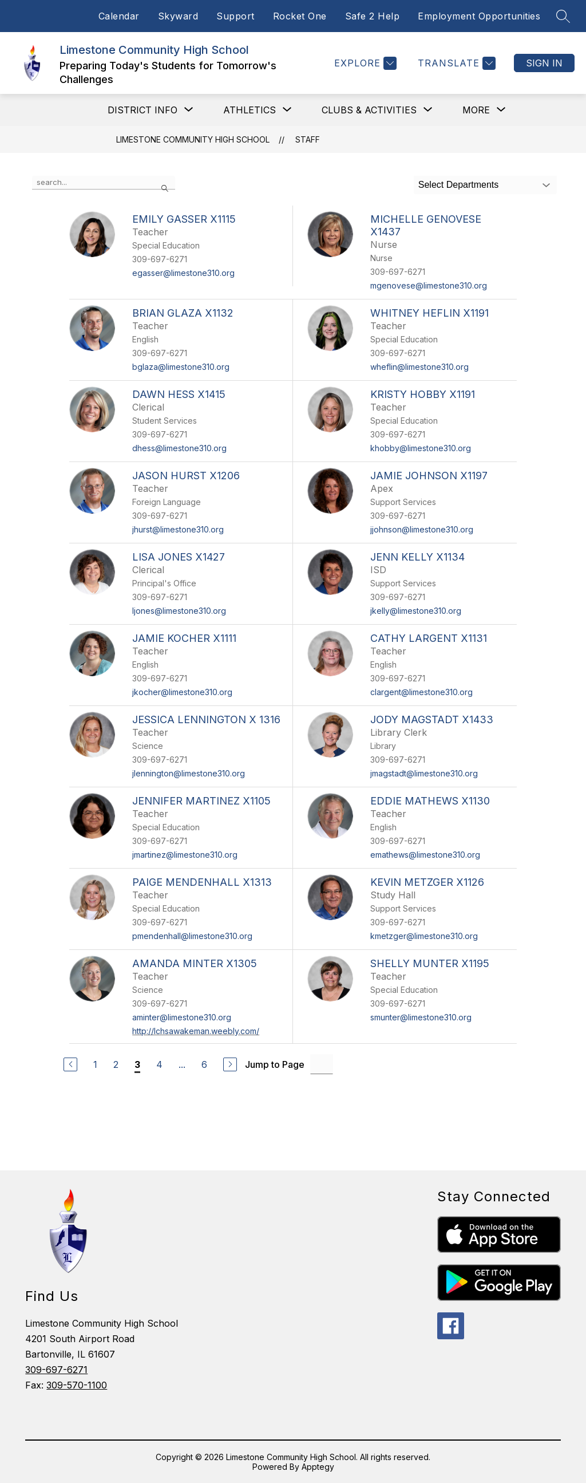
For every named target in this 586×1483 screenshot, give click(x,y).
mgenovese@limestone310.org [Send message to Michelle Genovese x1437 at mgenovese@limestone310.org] (428, 285)
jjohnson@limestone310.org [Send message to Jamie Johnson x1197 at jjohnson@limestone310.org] (421, 529)
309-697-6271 (56, 1369)
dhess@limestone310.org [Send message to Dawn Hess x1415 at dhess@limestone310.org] (179, 448)
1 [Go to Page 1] (95, 1064)
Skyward (178, 16)
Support (235, 16)
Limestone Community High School (193, 139)
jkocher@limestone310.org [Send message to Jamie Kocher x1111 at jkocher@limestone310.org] (182, 692)
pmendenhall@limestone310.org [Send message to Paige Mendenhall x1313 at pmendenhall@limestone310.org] (192, 936)
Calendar (119, 16)
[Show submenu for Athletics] (249, 110)
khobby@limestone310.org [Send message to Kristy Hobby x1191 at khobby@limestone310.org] (420, 448)
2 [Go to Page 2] (115, 1064)
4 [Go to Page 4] (159, 1064)
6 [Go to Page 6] (204, 1064)
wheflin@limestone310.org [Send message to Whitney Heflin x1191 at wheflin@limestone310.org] (419, 367)
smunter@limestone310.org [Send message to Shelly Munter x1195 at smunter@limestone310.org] (421, 1017)
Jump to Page (274, 1064)
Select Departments (458, 185)
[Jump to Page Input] (321, 1064)
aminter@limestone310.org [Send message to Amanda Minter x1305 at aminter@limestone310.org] (181, 1017)
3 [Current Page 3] (137, 1064)
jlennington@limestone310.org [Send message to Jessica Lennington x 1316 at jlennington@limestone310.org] (188, 773)
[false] (103, 183)
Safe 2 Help (372, 16)
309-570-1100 (76, 1385)
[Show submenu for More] (476, 110)
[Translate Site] (455, 63)
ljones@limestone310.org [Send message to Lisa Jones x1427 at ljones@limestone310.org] (179, 611)
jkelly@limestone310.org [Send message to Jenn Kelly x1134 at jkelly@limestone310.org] (415, 611)
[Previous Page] (70, 1064)
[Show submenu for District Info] (142, 110)
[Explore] (364, 63)
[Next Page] (230, 1064)
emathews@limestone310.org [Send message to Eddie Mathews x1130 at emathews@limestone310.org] (425, 854)
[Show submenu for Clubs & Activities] (369, 110)
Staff (307, 139)
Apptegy (318, 1467)
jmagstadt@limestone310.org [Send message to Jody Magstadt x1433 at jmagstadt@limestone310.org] (424, 773)
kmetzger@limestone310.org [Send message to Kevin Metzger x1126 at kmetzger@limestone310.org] (424, 936)
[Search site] (563, 16)
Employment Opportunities (479, 16)
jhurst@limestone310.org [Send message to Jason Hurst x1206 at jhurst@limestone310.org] (178, 529)
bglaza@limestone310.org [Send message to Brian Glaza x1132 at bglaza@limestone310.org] (180, 367)
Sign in (544, 63)
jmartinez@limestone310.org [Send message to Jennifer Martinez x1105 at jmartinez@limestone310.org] (184, 854)
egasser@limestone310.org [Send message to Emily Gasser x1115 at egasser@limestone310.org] (183, 273)
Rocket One (300, 16)
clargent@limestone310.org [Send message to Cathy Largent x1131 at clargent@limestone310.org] (421, 692)
